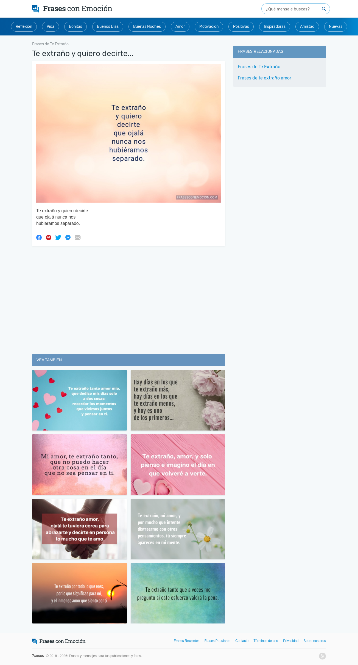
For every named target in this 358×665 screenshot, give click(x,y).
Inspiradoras (275, 26)
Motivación (209, 26)
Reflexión (24, 26)
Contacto (241, 641)
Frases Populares (217, 641)
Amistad (307, 26)
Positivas (241, 26)
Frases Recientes (186, 641)
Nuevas (335, 26)
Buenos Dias (108, 26)
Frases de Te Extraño (259, 66)
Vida (50, 26)
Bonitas (75, 26)
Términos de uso (266, 641)
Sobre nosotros (315, 641)
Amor (180, 26)
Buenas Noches (147, 26)
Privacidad (290, 641)
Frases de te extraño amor (264, 78)
